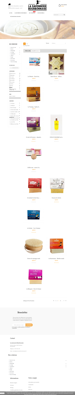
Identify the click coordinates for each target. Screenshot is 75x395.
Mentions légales (13, 382)
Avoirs (29, 387)
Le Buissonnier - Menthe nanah (56, 258)
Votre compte (32, 378)
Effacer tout (14, 67)
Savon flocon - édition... (56, 76)
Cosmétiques (13, 53)
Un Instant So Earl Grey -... (33, 198)
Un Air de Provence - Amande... (33, 137)
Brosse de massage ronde (33, 258)
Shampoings (13, 50)
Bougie (12, 57)
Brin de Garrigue (15, 107)
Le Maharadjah (15, 113)
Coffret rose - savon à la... (33, 167)
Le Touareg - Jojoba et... (34, 107)
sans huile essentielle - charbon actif (15, 111)
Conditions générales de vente (16, 390)
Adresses (30, 389)
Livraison (12, 385)
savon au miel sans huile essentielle (15, 118)
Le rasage (12, 52)
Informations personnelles (33, 382)
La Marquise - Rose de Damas (33, 289)
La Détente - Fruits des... (34, 76)
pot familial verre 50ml (15, 119)
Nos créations (13, 44)
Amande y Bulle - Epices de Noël (15, 115)
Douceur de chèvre (56, 198)
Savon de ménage (14, 61)
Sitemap (11, 387)
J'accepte (2, 393)
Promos (12, 49)
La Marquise (15, 105)
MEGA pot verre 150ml (15, 124)
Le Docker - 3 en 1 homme (33, 228)
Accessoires (13, 60)
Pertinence (59, 43)
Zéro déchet (13, 58)
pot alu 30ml (15, 121)
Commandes (30, 384)
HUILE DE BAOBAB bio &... (56, 137)
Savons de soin (13, 47)
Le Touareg (15, 103)
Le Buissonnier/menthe (15, 109)
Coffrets (12, 55)
